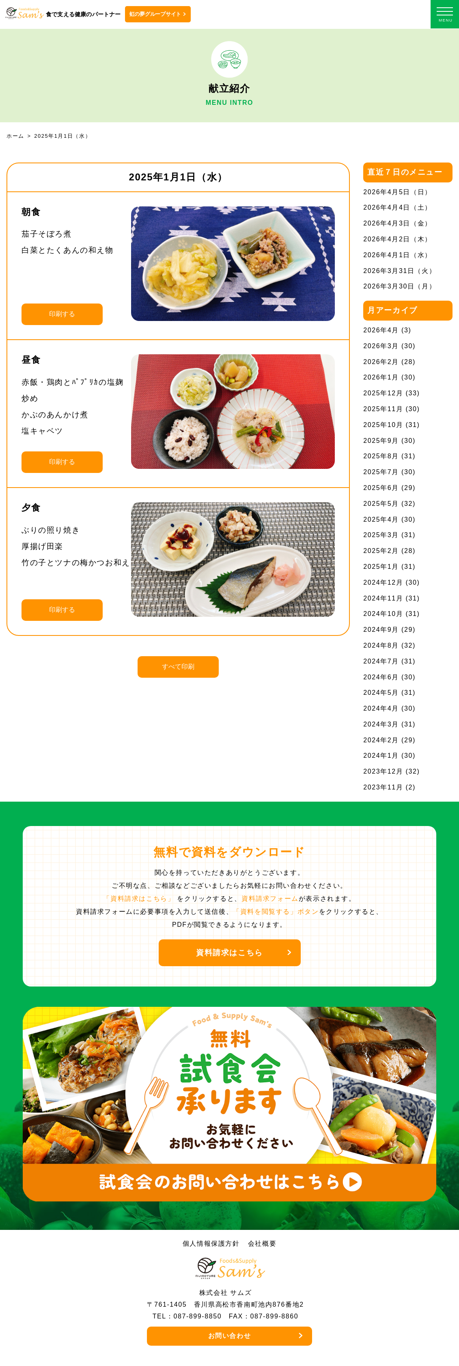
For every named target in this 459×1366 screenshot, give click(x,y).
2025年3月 (381, 534)
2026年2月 (381, 361)
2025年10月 (383, 424)
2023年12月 (383, 771)
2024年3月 (381, 724)
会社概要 (262, 1243)
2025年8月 (381, 456)
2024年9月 (381, 629)
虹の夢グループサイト (155, 14)
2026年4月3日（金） (397, 223)
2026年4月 (381, 330)
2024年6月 (381, 677)
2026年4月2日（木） (397, 239)
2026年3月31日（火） (399, 270)
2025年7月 (381, 471)
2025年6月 (381, 487)
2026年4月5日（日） (397, 192)
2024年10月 (383, 613)
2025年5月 (381, 503)
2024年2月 (381, 740)
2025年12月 (383, 393)
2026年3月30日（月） (399, 286)
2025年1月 (381, 566)
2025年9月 (381, 440)
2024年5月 (381, 692)
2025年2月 (381, 550)
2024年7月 (381, 661)
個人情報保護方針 (211, 1243)
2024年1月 (381, 755)
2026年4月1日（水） (397, 255)
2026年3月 (381, 346)
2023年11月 (383, 787)
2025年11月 (383, 408)
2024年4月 (381, 708)
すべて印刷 (178, 666)
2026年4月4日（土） (397, 207)
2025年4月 (381, 519)
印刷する (62, 313)
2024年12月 (383, 582)
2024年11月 (383, 598)
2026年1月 (381, 377)
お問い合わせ (229, 1335)
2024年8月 (381, 645)
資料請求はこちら (229, 952)
